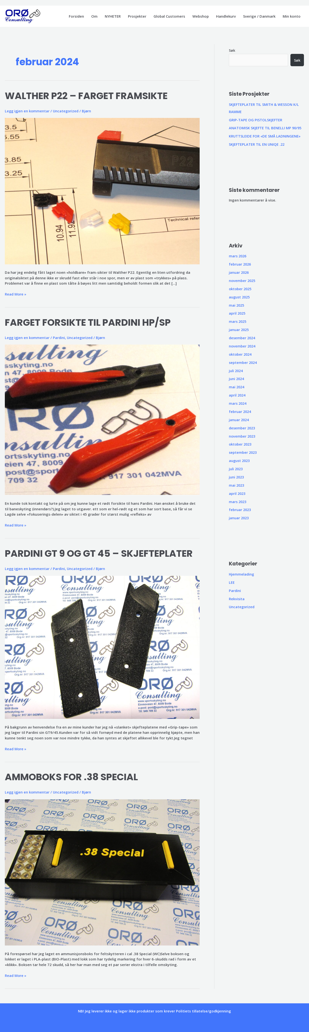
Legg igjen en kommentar (27, 110)
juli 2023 (236, 467)
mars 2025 (238, 321)
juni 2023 (237, 476)
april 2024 (237, 394)
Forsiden (76, 16)
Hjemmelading (241, 572)
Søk (232, 50)
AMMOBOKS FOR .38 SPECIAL (73, 776)
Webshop (200, 16)
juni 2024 (237, 378)
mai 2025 (237, 304)
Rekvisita (237, 597)
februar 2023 (240, 508)
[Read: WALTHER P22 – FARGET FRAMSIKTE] (102, 190)
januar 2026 (239, 272)
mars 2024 (238, 402)
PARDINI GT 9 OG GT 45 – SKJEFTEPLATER (101, 553)
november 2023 (242, 435)
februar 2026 (240, 263)
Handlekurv (226, 16)
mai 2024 (237, 386)
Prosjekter (137, 16)
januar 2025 (239, 329)
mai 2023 (237, 484)
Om (94, 16)
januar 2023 (239, 516)
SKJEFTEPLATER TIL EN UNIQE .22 (257, 144)
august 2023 (240, 459)
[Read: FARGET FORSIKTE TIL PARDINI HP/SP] (102, 419)
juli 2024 (236, 370)
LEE (232, 581)
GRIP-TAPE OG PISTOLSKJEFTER (255, 119)
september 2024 (243, 361)
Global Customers (169, 16)
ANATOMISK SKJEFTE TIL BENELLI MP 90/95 (265, 127)
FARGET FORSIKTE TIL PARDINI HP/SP (90, 322)
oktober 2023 (241, 443)
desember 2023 (242, 427)
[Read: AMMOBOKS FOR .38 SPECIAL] (102, 871)
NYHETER (113, 16)
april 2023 (237, 492)
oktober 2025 (241, 288)
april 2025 (237, 312)
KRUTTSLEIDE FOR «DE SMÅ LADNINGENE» (265, 136)
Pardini (60, 337)
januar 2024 (239, 419)
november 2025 (242, 280)
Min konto (292, 16)
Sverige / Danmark (259, 16)
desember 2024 (242, 337)
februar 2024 (240, 410)
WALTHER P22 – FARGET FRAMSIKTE (88, 95)
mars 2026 (238, 255)
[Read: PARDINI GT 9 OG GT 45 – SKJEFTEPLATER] (102, 646)
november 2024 (242, 345)
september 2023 (243, 451)
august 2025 (240, 296)
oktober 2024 (241, 353)
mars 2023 (238, 500)
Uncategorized (67, 110)
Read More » (16, 294)
